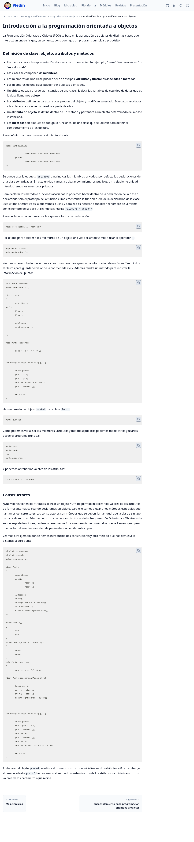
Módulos (105, 5)
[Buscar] (181, 5)
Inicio (46, 5)
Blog (57, 5)
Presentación (138, 5)
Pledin (14, 5)
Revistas (120, 5)
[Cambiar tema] (187, 5)
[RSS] (174, 5)
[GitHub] (167, 5)
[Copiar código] (138, 145)
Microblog (70, 5)
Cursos (6, 16)
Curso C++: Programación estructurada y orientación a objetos (45, 16)
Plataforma (88, 5)
